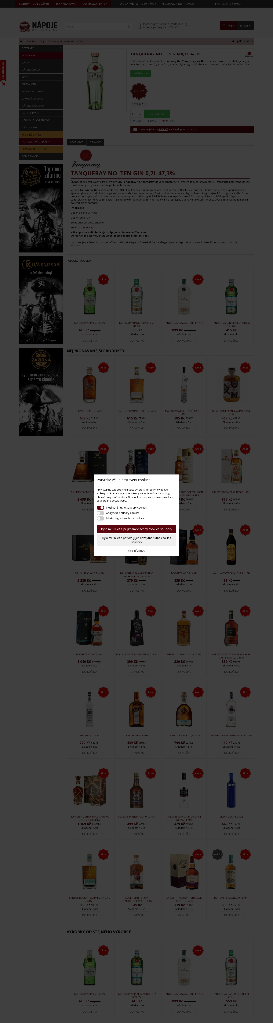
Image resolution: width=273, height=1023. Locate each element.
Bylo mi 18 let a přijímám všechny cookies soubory (136, 529)
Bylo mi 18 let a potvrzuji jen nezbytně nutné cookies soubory (136, 540)
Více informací (136, 550)
